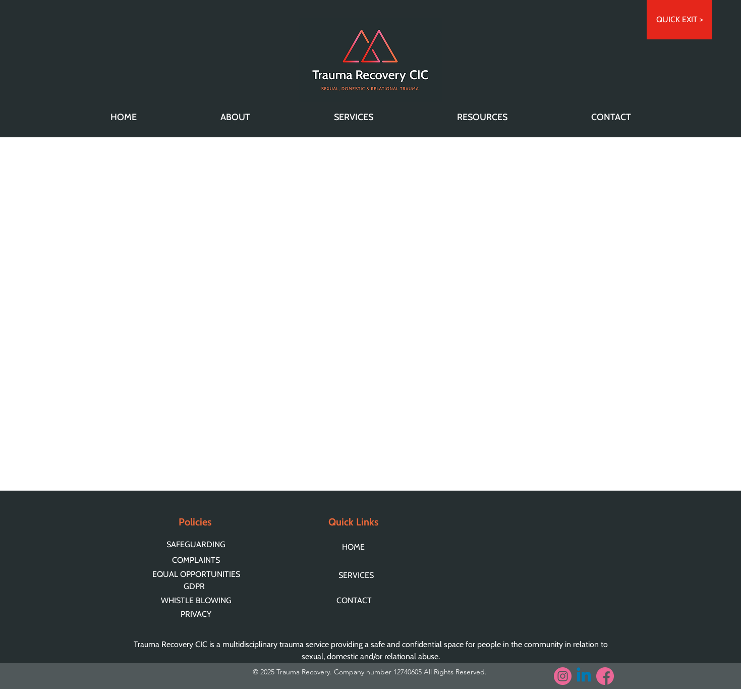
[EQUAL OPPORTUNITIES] (197, 574)
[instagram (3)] (563, 676)
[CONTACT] (358, 600)
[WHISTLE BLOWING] (197, 600)
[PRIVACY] (197, 614)
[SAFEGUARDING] (197, 544)
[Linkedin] (584, 676)
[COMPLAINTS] (197, 560)
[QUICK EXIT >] (679, 19)
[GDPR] (195, 586)
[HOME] (358, 546)
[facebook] (605, 676)
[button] (235, 117)
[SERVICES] (358, 575)
